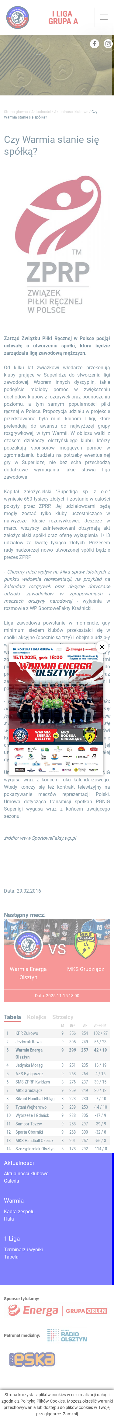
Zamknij (70, 1413)
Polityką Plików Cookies (42, 1401)
